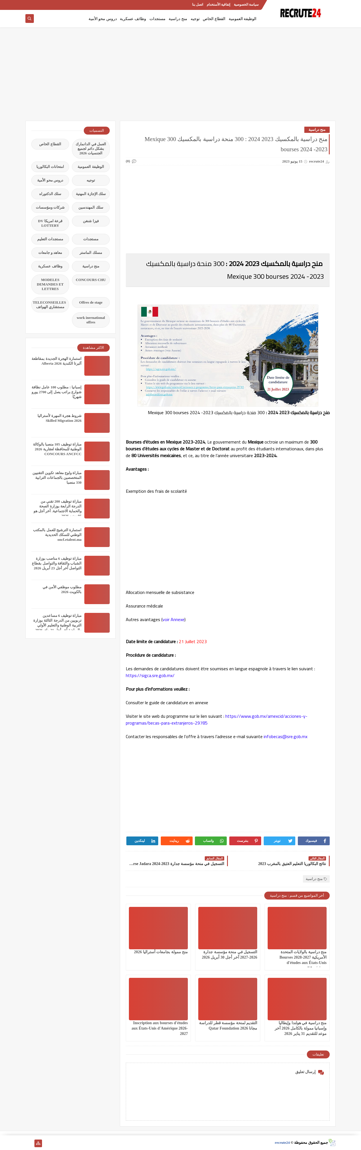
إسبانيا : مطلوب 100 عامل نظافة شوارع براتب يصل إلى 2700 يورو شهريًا (57, 392)
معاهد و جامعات (50, 252)
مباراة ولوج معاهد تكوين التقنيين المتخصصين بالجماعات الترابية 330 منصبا (57, 478)
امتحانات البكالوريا (50, 167)
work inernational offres (91, 319)
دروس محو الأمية (103, 19)
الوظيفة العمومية (243, 19)
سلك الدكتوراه (50, 194)
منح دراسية (178, 19)
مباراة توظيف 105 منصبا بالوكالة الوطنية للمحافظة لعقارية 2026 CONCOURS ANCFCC (57, 449)
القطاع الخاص (214, 19)
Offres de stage (91, 302)
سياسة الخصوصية (246, 5)
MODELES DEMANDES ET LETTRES (50, 284)
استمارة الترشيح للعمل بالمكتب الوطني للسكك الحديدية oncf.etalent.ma (57, 535)
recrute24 (282, 1142)
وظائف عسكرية (133, 19)
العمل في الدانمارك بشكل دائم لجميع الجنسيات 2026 (91, 148)
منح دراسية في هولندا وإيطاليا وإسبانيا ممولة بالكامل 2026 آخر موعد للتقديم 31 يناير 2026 (301, 1028)
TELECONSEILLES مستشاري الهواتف (49, 304)
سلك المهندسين (90, 207)
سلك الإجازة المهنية (91, 194)
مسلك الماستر (91, 252)
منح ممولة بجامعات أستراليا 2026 (161, 952)
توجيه (195, 19)
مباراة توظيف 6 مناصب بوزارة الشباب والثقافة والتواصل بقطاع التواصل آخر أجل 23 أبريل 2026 (57, 563)
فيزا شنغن (90, 221)
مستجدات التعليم (50, 239)
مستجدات (157, 19)
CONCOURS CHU (91, 280)
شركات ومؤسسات (50, 207)
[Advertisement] (180, 76)
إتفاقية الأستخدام (218, 5)
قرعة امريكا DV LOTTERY (50, 223)
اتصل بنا (197, 5)
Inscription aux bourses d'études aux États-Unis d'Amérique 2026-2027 (160, 1028)
